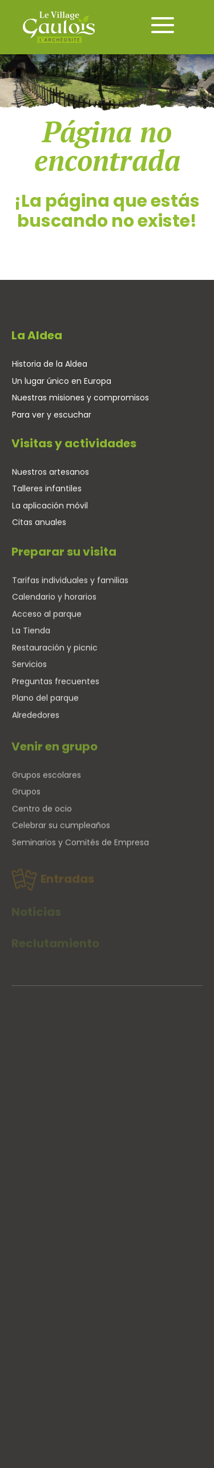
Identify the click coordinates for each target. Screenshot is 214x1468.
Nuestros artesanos (50, 474)
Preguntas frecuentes (55, 686)
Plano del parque (45, 703)
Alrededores (35, 720)
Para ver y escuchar (51, 414)
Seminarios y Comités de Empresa (80, 852)
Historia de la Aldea (49, 364)
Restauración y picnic (55, 653)
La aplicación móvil (50, 508)
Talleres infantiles (47, 490)
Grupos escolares (46, 785)
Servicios (29, 669)
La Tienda (31, 635)
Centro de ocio (42, 818)
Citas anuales (39, 524)
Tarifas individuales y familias (70, 585)
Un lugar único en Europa (61, 381)
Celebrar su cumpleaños (61, 835)
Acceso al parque (47, 619)
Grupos (26, 801)
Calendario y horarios (54, 602)
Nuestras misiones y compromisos (80, 397)
